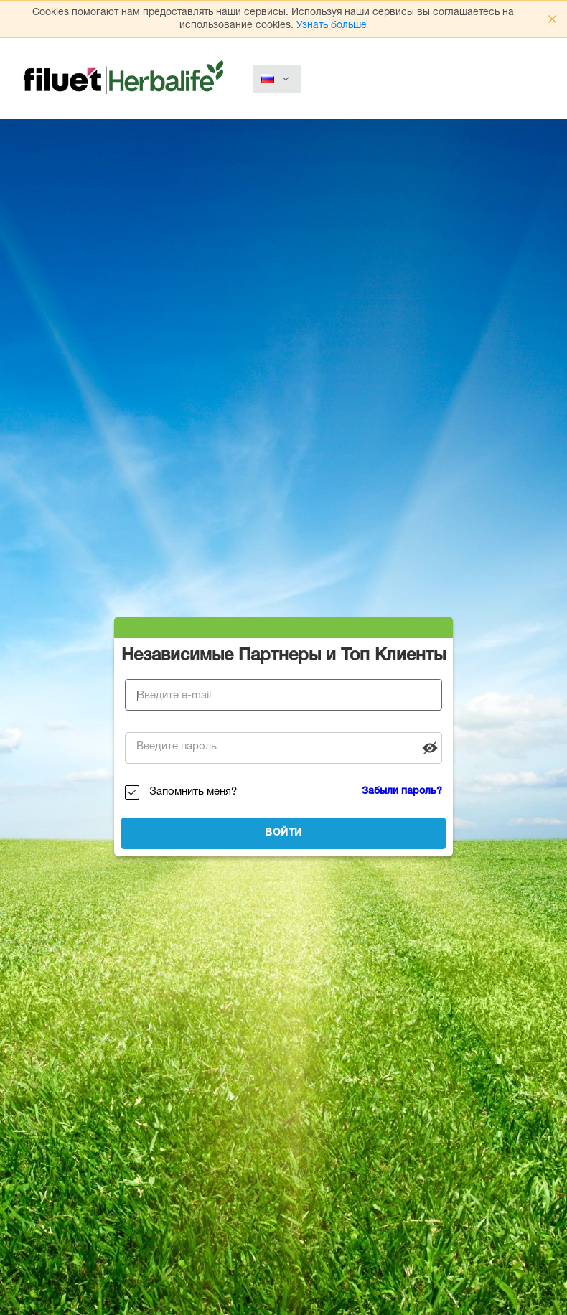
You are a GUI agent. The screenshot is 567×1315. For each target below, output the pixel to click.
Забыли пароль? (402, 792)
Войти (283, 833)
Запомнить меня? (193, 792)
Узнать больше (331, 26)
